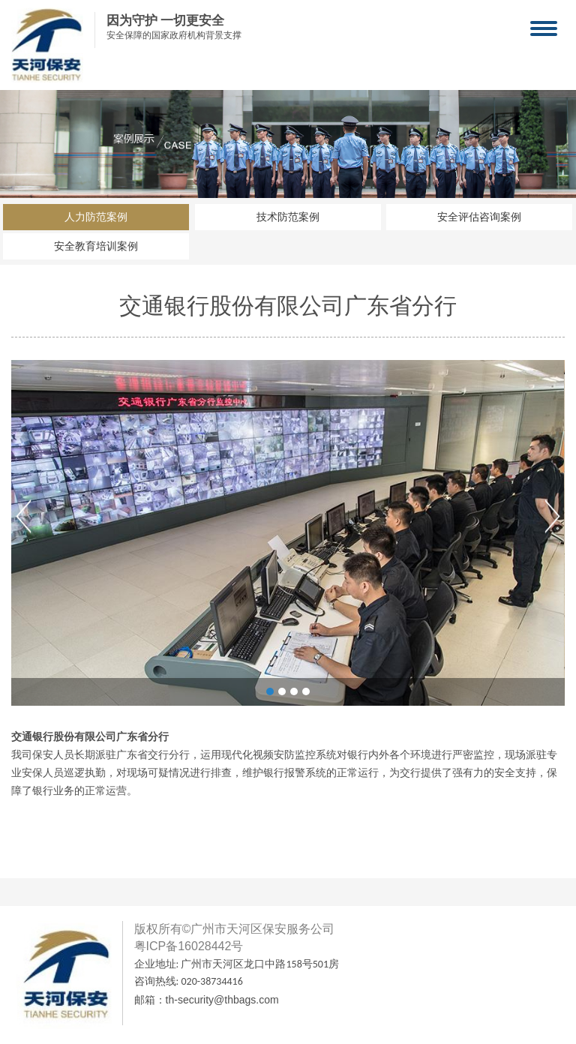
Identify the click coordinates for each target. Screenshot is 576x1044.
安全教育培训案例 (96, 246)
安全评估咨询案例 (479, 217)
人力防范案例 (96, 217)
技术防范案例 (288, 217)
